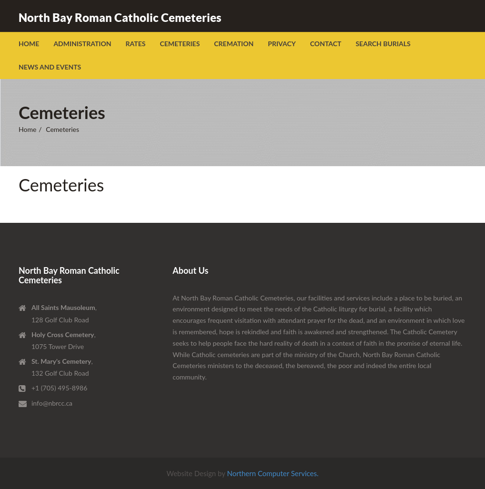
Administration (82, 44)
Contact (326, 44)
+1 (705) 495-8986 (59, 388)
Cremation (233, 44)
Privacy (282, 44)
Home (29, 44)
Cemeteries (180, 44)
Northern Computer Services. (272, 473)
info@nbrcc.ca (51, 403)
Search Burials (382, 44)
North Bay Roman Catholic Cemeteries (120, 17)
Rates (136, 44)
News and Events (50, 67)
